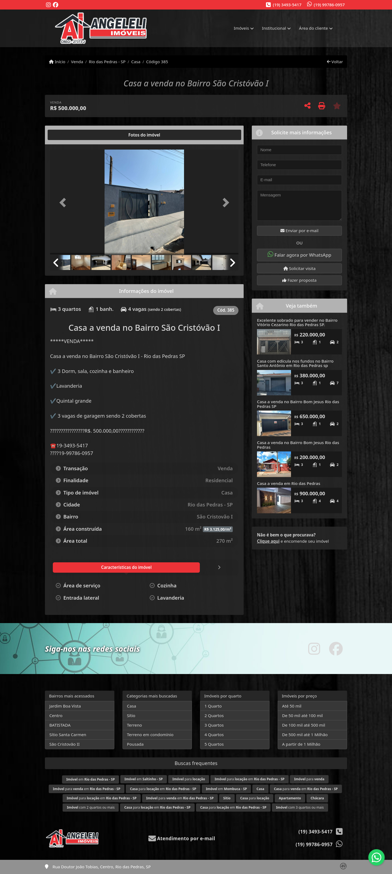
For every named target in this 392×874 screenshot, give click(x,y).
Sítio (131, 715)
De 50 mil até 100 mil (302, 715)
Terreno (134, 725)
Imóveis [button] (241, 28)
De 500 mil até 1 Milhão (304, 734)
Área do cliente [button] (313, 28)
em (90, 779)
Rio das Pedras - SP (107, 61)
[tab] (68, 135)
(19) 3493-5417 (287, 4)
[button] (64, 202)
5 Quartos (214, 744)
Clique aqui (268, 541)
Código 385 (157, 61)
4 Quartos (214, 734)
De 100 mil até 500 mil (303, 725)
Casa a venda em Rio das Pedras (288, 483)
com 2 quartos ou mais (91, 807)
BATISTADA (60, 725)
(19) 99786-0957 (329, 4)
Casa (135, 61)
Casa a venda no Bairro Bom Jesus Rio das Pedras (298, 445)
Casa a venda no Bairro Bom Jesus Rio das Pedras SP (298, 404)
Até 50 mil (291, 706)
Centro (55, 715)
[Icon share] (48, 5)
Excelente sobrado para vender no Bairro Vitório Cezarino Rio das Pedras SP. (297, 322)
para (188, 779)
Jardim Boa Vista (65, 706)
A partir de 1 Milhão (301, 744)
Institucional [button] (274, 28)
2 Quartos (214, 715)
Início (57, 61)
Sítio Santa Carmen (67, 734)
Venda (77, 61)
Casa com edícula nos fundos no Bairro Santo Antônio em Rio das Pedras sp (295, 363)
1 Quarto (213, 706)
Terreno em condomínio (150, 734)
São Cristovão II (64, 744)
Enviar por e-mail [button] (299, 230)
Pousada (135, 744)
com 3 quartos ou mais (300, 807)
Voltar (335, 61)
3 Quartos (214, 725)
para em (250, 779)
